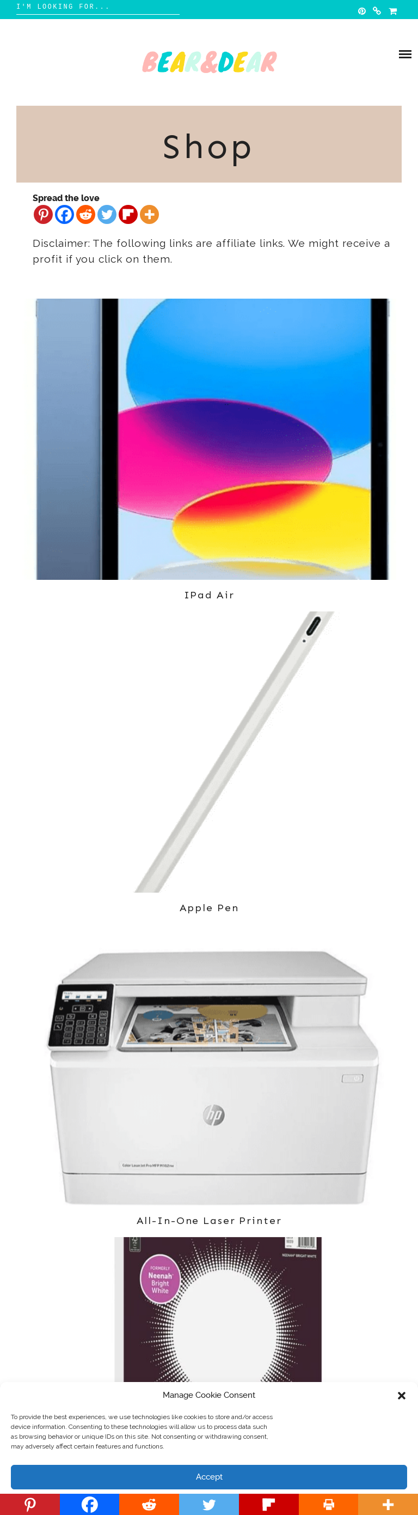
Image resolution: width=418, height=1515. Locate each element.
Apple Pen (209, 907)
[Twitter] (106, 214)
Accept (209, 1477)
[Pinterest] (43, 214)
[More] (149, 214)
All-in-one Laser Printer (209, 1220)
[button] (401, 1395)
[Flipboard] (128, 214)
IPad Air (209, 595)
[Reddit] (85, 214)
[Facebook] (64, 214)
